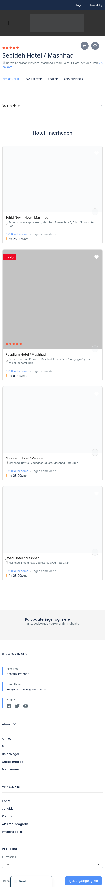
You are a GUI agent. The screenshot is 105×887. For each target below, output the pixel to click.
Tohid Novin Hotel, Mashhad (27, 217)
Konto (6, 801)
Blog (5, 746)
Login (79, 5)
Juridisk (7, 809)
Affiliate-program (15, 824)
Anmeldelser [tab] (73, 79)
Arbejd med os (12, 762)
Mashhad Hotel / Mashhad (26, 458)
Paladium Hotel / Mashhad (26, 354)
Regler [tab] (53, 79)
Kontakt (7, 816)
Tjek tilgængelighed (83, 881)
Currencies (9, 857)
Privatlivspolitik (12, 832)
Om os (6, 739)
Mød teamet (11, 769)
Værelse (11, 106)
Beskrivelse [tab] (11, 79)
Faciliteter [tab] (34, 79)
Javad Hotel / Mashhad (23, 558)
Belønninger (10, 754)
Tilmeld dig (96, 5)
